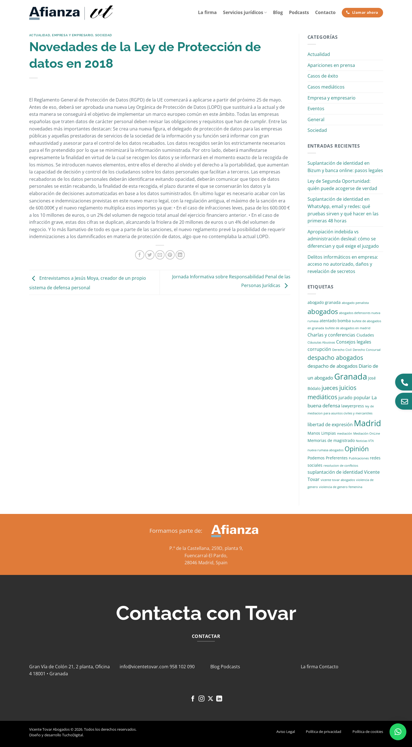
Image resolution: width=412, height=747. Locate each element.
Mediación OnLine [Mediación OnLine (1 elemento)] (366, 433)
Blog (278, 12)
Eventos (316, 108)
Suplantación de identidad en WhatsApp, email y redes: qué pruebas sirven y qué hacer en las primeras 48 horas (343, 210)
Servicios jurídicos (245, 12)
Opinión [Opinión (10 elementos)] (357, 448)
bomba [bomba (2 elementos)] (344, 320)
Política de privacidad (323, 731)
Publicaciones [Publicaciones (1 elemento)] (359, 458)
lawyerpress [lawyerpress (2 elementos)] (352, 406)
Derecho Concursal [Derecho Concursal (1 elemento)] (367, 350)
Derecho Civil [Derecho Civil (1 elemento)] (342, 350)
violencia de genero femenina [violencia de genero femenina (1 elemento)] (340, 487)
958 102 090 (182, 667)
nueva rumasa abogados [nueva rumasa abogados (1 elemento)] (325, 450)
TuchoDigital (72, 734)
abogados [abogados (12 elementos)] (323, 311)
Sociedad (103, 35)
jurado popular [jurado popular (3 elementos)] (354, 397)
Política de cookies (367, 731)
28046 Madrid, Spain (206, 562)
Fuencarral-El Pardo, (206, 555)
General (316, 119)
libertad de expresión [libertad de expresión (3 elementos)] (330, 424)
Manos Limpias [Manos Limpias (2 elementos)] (322, 433)
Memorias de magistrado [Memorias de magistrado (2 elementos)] (331, 440)
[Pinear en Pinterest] (170, 254)
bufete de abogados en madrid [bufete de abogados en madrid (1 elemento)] (347, 328)
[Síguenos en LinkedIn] (219, 699)
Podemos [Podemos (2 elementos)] (316, 458)
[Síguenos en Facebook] (192, 699)
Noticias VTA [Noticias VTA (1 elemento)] (365, 441)
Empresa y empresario (72, 35)
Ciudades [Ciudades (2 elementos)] (365, 335)
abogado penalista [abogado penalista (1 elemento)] (355, 303)
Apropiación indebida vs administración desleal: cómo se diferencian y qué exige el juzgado (343, 239)
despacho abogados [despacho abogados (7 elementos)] (335, 358)
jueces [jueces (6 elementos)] (330, 388)
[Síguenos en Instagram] (201, 699)
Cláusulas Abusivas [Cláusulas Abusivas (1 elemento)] (321, 342)
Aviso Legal (285, 731)
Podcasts (299, 12)
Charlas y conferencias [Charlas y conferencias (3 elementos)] (331, 335)
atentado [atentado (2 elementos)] (328, 320)
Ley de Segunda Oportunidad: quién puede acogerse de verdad (342, 184)
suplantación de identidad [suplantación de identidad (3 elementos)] (335, 472)
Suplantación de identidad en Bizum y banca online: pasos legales (345, 166)
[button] (398, 731)
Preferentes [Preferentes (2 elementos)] (337, 458)
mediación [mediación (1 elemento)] (344, 433)
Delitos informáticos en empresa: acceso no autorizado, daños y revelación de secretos (343, 264)
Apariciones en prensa (331, 65)
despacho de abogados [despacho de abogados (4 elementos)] (333, 366)
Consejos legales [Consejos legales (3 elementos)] (353, 342)
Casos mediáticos (326, 87)
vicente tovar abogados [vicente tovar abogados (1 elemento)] (338, 480)
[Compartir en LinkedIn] (180, 254)
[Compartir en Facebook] (139, 254)
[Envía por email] (160, 254)
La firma (207, 12)
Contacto (325, 12)
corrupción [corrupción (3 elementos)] (319, 349)
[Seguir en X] (210, 699)
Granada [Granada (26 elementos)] (350, 376)
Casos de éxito (323, 76)
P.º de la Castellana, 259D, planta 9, (206, 548)
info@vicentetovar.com (144, 667)
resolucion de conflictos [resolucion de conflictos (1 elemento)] (341, 466)
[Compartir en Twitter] (149, 254)
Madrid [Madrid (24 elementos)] (367, 422)
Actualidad (39, 35)
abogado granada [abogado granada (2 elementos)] (324, 302)
